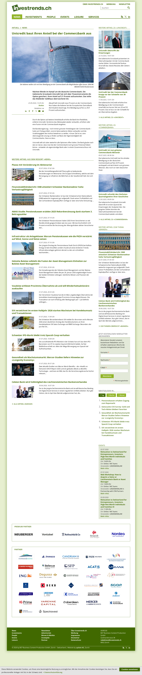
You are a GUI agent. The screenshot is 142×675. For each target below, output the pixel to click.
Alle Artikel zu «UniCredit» (112, 117)
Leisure (79, 16)
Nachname (105, 360)
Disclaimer (75, 638)
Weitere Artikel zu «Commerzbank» (107, 126)
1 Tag (102, 395)
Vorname (105, 352)
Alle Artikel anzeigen (23, 404)
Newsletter (124, 4)
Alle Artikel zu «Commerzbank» (114, 219)
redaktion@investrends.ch (111, 640)
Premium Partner (22, 526)
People (51, 16)
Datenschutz (76, 640)
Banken (41, 105)
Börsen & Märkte (48, 635)
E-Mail (104, 367)
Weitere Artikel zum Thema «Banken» (111, 228)
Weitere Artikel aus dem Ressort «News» (31, 159)
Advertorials (46, 633)
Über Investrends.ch (93, 4)
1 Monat (121, 395)
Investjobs (45, 638)
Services (93, 16)
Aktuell (15, 28)
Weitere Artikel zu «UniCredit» (113, 28)
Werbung (111, 4)
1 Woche (111, 395)
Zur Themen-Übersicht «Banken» (114, 326)
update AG (80, 647)
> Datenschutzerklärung (52, 672)
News (17, 16)
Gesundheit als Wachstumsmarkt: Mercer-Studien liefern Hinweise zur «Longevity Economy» (116, 415)
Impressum (75, 635)
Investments (33, 16)
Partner (18, 549)
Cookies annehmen (129, 669)
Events (64, 16)
